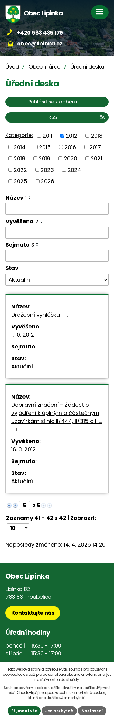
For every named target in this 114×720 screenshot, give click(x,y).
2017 (95, 147)
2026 (47, 181)
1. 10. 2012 (22, 334)
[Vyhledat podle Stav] (57, 280)
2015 (45, 147)
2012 (71, 136)
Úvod (12, 66)
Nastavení (92, 710)
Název (16, 197)
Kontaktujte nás (32, 613)
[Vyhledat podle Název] (57, 209)
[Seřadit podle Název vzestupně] (30, 196)
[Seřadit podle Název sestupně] (30, 198)
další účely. (70, 679)
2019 (44, 158)
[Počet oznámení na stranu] (18, 527)
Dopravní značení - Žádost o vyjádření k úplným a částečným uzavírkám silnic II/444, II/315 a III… (56, 416)
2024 (74, 169)
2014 (20, 147)
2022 (20, 169)
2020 (70, 158)
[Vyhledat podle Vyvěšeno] (57, 233)
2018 (19, 158)
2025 (20, 181)
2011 (47, 136)
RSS (76, 117)
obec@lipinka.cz (40, 43)
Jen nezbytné (59, 710)
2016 (70, 147)
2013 (96, 136)
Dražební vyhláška (41, 314)
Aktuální (22, 366)
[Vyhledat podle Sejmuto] (57, 256)
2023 (47, 169)
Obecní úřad (45, 66)
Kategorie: (19, 135)
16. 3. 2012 (23, 449)
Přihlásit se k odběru (66, 101)
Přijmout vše (24, 710)
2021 (96, 158)
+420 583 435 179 (40, 32)
